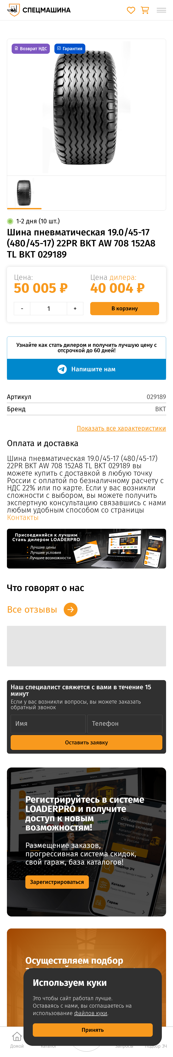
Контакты (23, 517)
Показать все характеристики (121, 428)
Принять (93, 1030)
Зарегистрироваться (57, 882)
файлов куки (90, 1013)
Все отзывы (32, 609)
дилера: (123, 277)
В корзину (125, 308)
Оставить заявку (86, 742)
